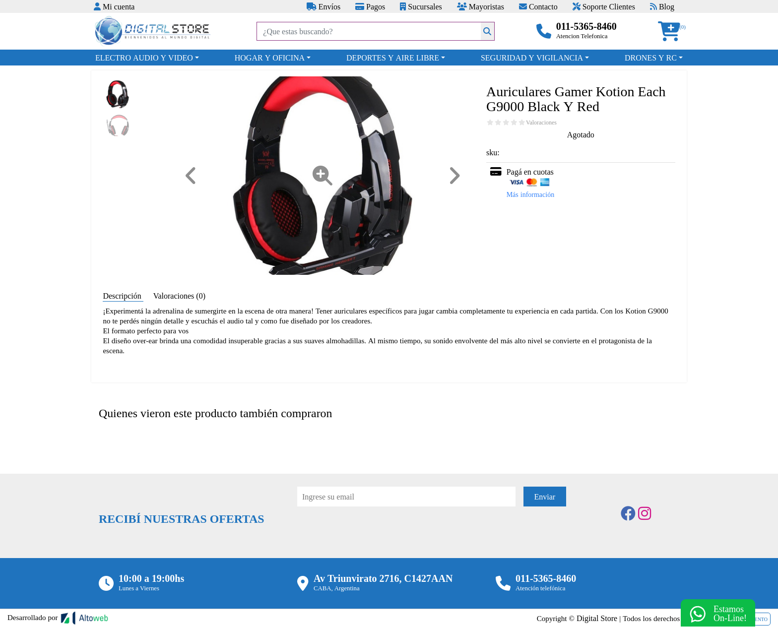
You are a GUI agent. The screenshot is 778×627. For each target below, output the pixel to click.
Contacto (538, 6)
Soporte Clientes (604, 6)
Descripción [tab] (123, 295)
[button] (672, 31)
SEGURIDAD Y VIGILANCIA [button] (532, 57)
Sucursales (421, 6)
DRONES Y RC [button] (651, 57)
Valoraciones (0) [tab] (179, 295)
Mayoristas (480, 6)
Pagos (370, 6)
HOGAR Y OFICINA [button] (270, 57)
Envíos (323, 6)
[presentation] (372, 533)
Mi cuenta (114, 6)
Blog (662, 6)
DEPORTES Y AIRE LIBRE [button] (392, 57)
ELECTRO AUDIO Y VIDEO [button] (144, 57)
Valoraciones (541, 122)
